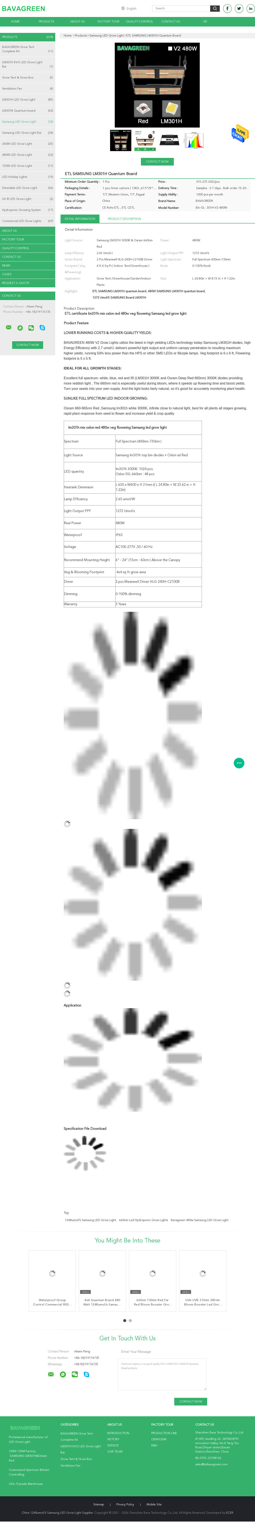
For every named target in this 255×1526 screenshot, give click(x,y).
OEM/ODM (158, 1439)
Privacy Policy (125, 1504)
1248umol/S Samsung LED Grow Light (90, 1220)
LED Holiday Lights (27, 177)
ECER (229, 1512)
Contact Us (170, 21)
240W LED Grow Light (27, 144)
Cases (6, 274)
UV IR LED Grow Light (27, 199)
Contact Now (157, 161)
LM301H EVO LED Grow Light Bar (27, 65)
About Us (77, 21)
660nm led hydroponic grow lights (143, 1220)
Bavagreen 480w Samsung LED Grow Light (199, 1220)
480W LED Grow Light (27, 155)
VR (205, 21)
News (6, 265)
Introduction (118, 1433)
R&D (154, 1445)
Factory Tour (108, 21)
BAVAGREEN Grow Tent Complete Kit (27, 49)
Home (15, 21)
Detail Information (80, 219)
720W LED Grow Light (27, 166)
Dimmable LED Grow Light (27, 188)
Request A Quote (15, 283)
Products (46, 21)
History (113, 1439)
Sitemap (98, 1504)
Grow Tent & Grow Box (27, 78)
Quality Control (139, 21)
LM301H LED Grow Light (27, 100)
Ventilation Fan (27, 89)
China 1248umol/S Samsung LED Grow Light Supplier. (58, 1512)
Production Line (164, 1433)
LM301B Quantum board (27, 111)
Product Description (124, 219)
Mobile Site (154, 1504)
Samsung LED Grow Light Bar (27, 133)
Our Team (114, 1451)
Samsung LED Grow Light (27, 122)
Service (113, 1445)
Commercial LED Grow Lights (27, 221)
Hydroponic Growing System (27, 210)
